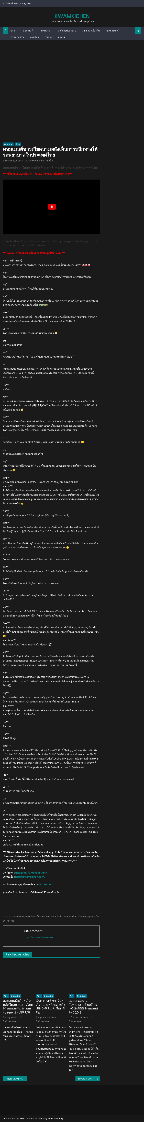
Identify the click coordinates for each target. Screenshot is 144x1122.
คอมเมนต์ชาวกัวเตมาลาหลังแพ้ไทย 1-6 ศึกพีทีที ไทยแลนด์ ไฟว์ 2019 (83, 1007)
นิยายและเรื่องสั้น (91, 30)
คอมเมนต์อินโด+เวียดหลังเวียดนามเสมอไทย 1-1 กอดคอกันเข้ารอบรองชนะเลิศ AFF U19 (18, 1007)
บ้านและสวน (17, 37)
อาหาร (61, 37)
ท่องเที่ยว (34, 37)
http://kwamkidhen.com (38, 937)
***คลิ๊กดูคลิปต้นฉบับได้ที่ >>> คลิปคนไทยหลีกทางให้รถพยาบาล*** (37, 174)
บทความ (45, 30)
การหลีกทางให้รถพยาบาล (37, 916)
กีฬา (6, 995)
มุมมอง (91, 916)
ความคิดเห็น (57, 916)
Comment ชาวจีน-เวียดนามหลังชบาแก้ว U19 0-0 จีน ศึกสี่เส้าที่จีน (50, 1007)
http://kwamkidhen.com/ (30, 877)
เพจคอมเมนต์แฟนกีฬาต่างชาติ (31, 872)
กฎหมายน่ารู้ (112, 30)
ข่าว (12, 30)
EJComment (31, 160)
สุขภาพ (48, 37)
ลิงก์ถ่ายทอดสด (66, 30)
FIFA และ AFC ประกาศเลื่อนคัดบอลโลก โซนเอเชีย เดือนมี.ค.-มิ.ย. (89, 1078)
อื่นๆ (18, 144)
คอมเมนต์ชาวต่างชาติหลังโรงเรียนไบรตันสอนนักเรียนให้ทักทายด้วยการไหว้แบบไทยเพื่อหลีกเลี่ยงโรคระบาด (17, 1078)
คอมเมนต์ (28, 30)
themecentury (55, 1118)
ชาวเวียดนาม (81, 916)
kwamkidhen (72, 16)
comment (19, 916)
